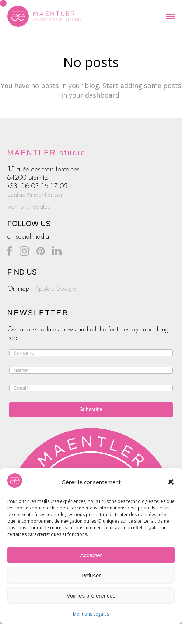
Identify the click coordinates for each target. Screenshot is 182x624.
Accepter (91, 555)
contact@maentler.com (36, 194)
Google (65, 288)
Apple (42, 288)
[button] (171, 482)
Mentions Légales (91, 614)
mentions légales (28, 206)
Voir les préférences (91, 595)
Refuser (91, 575)
